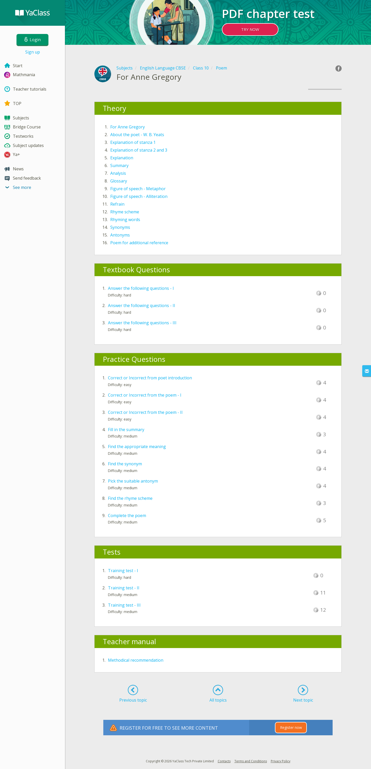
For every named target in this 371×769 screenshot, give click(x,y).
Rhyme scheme (124, 212)
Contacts (224, 761)
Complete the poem (127, 515)
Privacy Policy (280, 761)
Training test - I (123, 570)
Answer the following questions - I (141, 288)
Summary (119, 165)
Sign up (32, 52)
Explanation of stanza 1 (133, 142)
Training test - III (124, 605)
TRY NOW (250, 29)
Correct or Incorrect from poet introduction (150, 378)
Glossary (118, 181)
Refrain (117, 204)
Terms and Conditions (250, 761)
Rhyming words (125, 219)
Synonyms (120, 227)
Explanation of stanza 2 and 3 (138, 150)
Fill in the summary (126, 429)
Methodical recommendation (135, 660)
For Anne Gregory (127, 127)
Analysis (118, 173)
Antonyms (120, 235)
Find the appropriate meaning (137, 446)
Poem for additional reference (139, 243)
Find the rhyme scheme (130, 498)
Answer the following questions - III (142, 323)
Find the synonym (125, 464)
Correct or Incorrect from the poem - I (144, 395)
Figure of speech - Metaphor (138, 188)
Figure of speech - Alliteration (138, 196)
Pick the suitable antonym (133, 481)
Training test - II (123, 588)
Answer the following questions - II (141, 305)
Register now (291, 727)
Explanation (121, 158)
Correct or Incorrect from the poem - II (145, 412)
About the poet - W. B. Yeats (137, 134)
